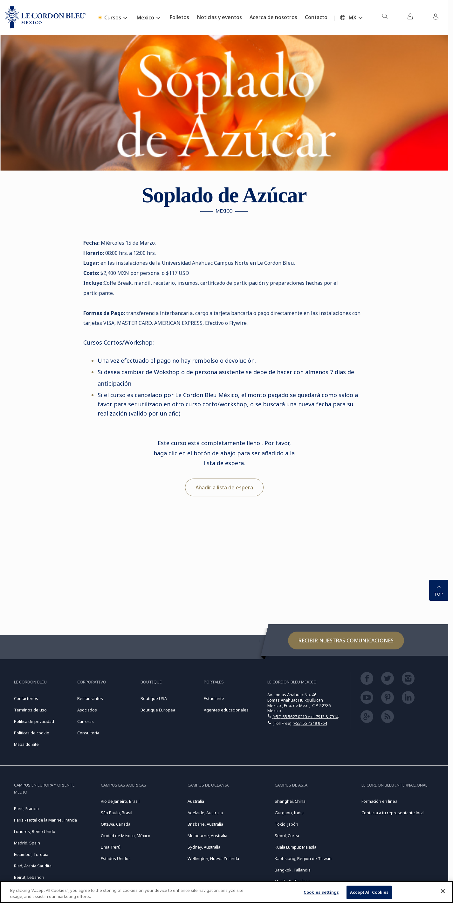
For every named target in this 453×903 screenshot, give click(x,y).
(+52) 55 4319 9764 (309, 723)
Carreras (85, 721)
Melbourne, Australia (207, 835)
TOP (438, 589)
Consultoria (88, 733)
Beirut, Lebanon (29, 877)
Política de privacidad (34, 721)
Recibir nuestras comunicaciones (346, 640)
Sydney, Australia (204, 847)
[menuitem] (384, 17)
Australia (196, 801)
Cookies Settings (321, 892)
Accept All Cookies (369, 892)
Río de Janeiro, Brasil (120, 801)
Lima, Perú (110, 847)
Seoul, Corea (287, 835)
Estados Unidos (116, 858)
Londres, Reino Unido (34, 831)
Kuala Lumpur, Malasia (295, 847)
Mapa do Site (26, 744)
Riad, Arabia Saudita (32, 866)
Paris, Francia (26, 808)
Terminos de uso (30, 710)
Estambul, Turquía (31, 854)
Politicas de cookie (31, 733)
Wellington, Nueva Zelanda (213, 858)
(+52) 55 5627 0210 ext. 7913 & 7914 (305, 716)
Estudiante (214, 698)
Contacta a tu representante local (392, 813)
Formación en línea (379, 801)
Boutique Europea (158, 710)
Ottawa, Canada (115, 824)
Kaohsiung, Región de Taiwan (303, 858)
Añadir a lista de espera (224, 487)
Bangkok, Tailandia (293, 870)
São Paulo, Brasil (116, 813)
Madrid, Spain (27, 843)
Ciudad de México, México (125, 835)
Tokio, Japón (286, 824)
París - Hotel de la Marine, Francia (45, 820)
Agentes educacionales (226, 710)
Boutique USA (154, 698)
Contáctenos (26, 698)
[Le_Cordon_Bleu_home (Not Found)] (45, 17)
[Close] (443, 891)
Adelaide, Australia (205, 813)
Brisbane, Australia (205, 824)
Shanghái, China (290, 801)
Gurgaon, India (289, 813)
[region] (226, 892)
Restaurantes (90, 698)
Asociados (87, 710)
